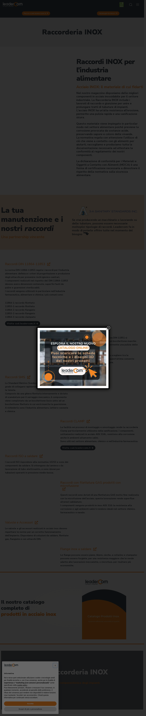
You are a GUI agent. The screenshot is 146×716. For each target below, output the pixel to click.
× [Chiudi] (108, 327)
